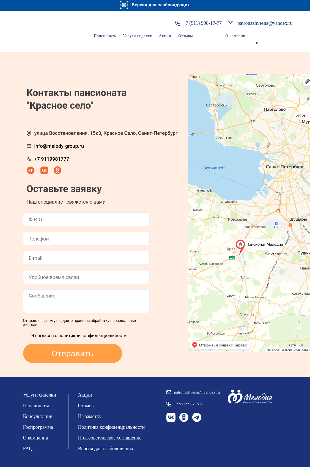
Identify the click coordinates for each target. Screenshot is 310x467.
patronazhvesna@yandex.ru (265, 23)
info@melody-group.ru (59, 146)
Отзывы (185, 36)
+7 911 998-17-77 (189, 404)
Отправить (72, 353)
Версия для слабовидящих (106, 448)
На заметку (89, 416)
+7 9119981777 (51, 159)
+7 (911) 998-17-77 (202, 23)
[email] (86, 258)
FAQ (28, 448)
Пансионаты (105, 36)
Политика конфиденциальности (111, 427)
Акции (165, 36)
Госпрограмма (38, 427)
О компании (236, 36)
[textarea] (86, 301)
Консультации (38, 416)
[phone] (86, 238)
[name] (86, 219)
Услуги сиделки (138, 36)
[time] (86, 277)
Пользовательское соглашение (110, 438)
